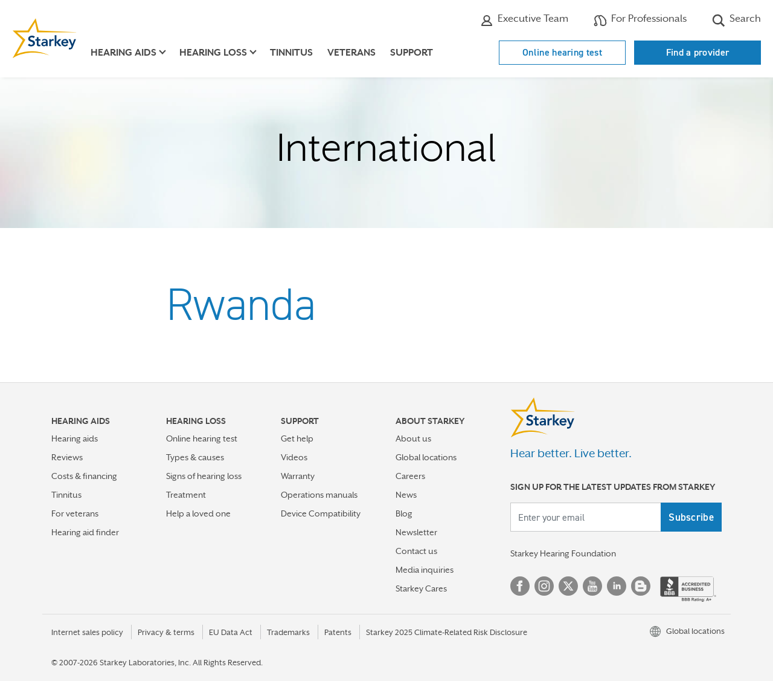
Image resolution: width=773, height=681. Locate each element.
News (406, 495)
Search (736, 20)
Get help (297, 438)
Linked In (616, 586)
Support (411, 52)
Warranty (298, 476)
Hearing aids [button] (123, 52)
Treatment (186, 495)
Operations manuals (319, 495)
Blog (404, 513)
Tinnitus (291, 52)
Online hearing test (562, 52)
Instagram (544, 586)
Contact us (416, 551)
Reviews (67, 457)
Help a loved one (198, 513)
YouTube (592, 586)
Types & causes (195, 457)
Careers (410, 476)
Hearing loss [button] (213, 52)
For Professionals (640, 20)
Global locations (426, 457)
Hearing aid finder (85, 532)
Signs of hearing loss (204, 476)
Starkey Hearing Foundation (563, 553)
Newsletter (416, 532)
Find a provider (698, 52)
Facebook (520, 586)
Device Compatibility (321, 513)
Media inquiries (425, 570)
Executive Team (524, 20)
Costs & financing (84, 476)
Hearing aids (74, 438)
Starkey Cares (421, 588)
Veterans (351, 52)
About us (413, 438)
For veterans (74, 513)
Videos (294, 457)
